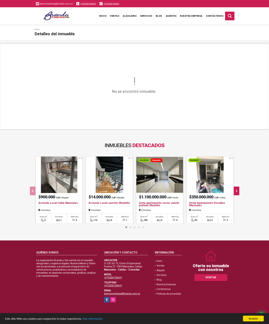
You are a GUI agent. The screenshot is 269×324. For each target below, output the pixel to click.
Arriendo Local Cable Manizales (58, 202)
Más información (92, 319)
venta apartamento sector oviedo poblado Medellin (159, 204)
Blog (159, 16)
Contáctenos (215, 16)
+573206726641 (88, 3)
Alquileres (129, 16)
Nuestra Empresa (191, 16)
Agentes (171, 16)
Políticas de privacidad (169, 293)
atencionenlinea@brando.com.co (122, 293)
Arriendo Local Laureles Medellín (109, 202)
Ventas (114, 16)
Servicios (146, 16)
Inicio (102, 16)
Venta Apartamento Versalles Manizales (207, 204)
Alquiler (161, 270)
